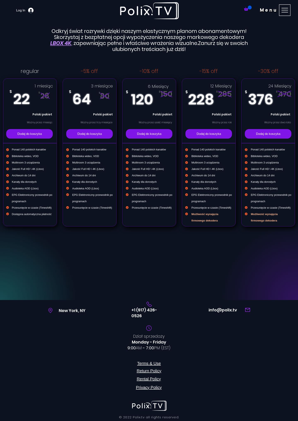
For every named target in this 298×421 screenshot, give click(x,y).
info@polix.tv (223, 310)
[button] (276, 10)
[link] (248, 8)
